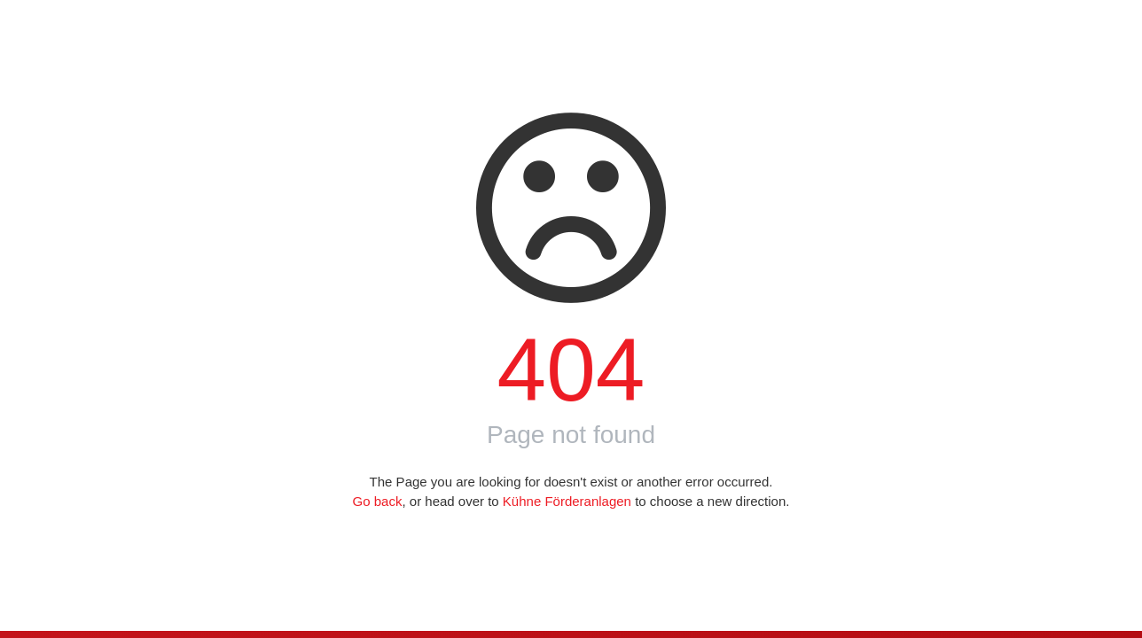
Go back (378, 501)
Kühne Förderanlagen (567, 501)
